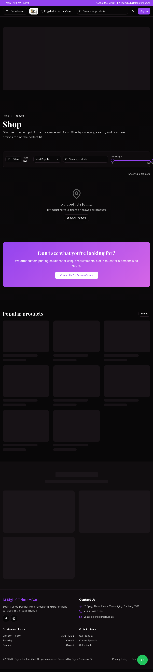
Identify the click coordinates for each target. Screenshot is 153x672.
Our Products (86, 635)
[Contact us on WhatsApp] (142, 660)
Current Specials (88, 640)
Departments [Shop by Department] (15, 11)
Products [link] (19, 115)
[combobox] (47, 159)
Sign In (144, 11)
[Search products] (102, 11)
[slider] (112, 160)
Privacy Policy (120, 659)
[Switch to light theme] (133, 11)
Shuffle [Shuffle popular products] (144, 313)
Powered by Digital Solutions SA (75, 659)
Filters (13, 159)
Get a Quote (85, 645)
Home (6, 115)
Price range (116, 156)
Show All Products (76, 217)
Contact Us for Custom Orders (76, 275)
